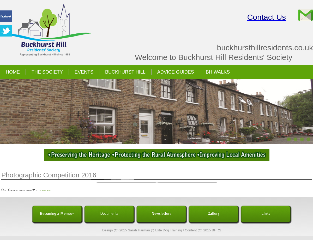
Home (13, 72)
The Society (47, 72)
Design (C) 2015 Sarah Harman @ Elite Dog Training (142, 230)
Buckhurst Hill (125, 72)
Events (84, 72)
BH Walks (218, 72)
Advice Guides (175, 72)
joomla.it (45, 190)
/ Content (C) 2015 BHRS (202, 230)
